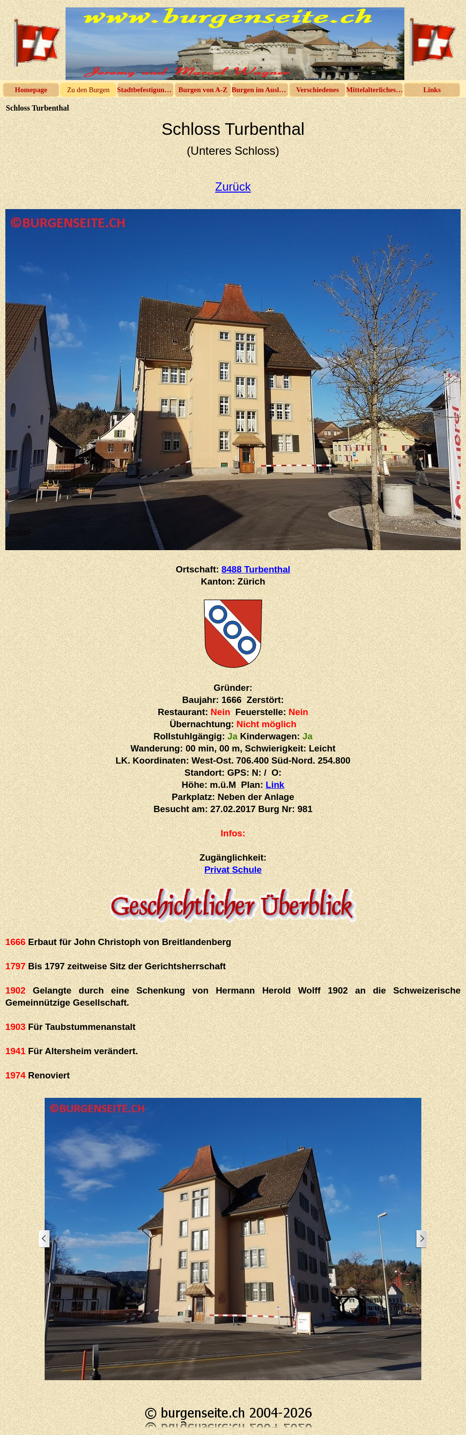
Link (275, 785)
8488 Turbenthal (255, 569)
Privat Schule (233, 869)
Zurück (232, 186)
